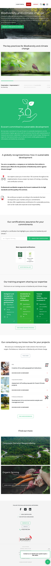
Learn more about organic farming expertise (17, 485)
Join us (25, 526)
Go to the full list (25, 267)
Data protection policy (25, 550)
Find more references (25, 416)
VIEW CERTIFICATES (26, 514)
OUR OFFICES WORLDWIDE (26, 516)
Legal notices (25, 546)
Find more (26, 355)
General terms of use (25, 548)
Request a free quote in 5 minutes (12, 26)
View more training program (25, 327)
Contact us (25, 523)
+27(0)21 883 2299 (25, 529)
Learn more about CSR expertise (13, 456)
